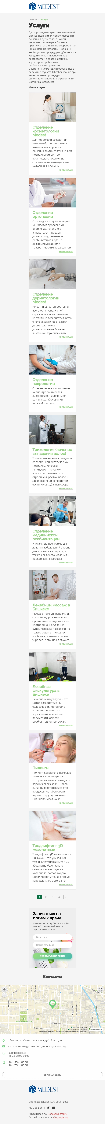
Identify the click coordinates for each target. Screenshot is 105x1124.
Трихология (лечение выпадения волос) (52, 451)
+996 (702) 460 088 (18, 1065)
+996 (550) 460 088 (18, 1062)
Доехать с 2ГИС (96, 1029)
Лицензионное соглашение (78, 1029)
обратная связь (52, 1075)
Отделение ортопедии (42, 214)
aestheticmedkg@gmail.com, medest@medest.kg (37, 1046)
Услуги (44, 20)
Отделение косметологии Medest (45, 131)
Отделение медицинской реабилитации (45, 535)
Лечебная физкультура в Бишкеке (45, 690)
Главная (33, 20)
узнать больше (66, 170)
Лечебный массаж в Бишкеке (51, 607)
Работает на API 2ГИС (80, 1027)
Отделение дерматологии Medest (45, 298)
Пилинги (40, 768)
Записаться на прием (52, 956)
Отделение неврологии (43, 382)
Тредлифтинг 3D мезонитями (47, 847)
